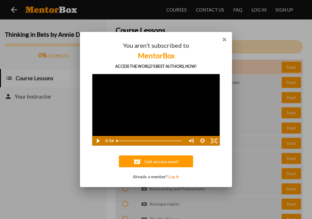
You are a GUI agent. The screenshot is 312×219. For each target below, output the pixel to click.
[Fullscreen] (214, 141)
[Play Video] (98, 141)
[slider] (149, 141)
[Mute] (191, 141)
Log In (173, 176)
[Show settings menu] (202, 141)
